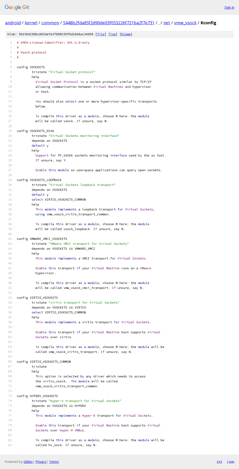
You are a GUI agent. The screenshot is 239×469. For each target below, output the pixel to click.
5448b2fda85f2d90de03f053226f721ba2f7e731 (109, 22)
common (50, 22)
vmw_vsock (185, 22)
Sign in (229, 7)
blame (126, 34)
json (230, 461)
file (101, 34)
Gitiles (28, 461)
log (113, 34)
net (166, 22)
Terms (54, 461)
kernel (31, 22)
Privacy (40, 461)
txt (219, 461)
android (13, 22)
